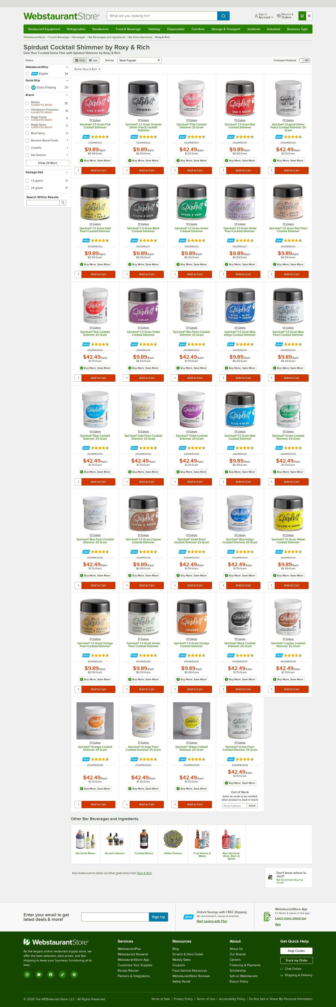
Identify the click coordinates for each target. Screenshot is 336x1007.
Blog (175, 949)
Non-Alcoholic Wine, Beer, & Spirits (231, 856)
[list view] (93, 60)
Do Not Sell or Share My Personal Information (280, 999)
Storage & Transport (226, 29)
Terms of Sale (160, 999)
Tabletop (154, 29)
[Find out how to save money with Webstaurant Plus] (86, 137)
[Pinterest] (74, 974)
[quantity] (78, 170)
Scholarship (238, 970)
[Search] (63, 202)
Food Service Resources (189, 970)
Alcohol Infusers (115, 853)
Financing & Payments (245, 965)
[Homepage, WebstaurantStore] (62, 16)
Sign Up (158, 917)
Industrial (273, 29)
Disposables (176, 29)
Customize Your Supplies (135, 965)
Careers (235, 959)
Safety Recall (181, 981)
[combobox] (162, 15)
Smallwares (100, 29)
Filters (29, 60)
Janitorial (253, 29)
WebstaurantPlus (129, 949)
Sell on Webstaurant (243, 976)
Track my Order (297, 960)
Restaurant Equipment (44, 29)
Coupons (178, 965)
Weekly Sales (181, 959)
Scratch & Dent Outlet (187, 954)
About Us (236, 949)
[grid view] (80, 60)
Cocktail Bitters (144, 853)
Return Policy (239, 981)
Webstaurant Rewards (133, 954)
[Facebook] (50, 974)
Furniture (198, 29)
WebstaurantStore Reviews (191, 976)
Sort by (109, 60)
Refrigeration (76, 29)
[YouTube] (39, 974)
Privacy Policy (183, 999)
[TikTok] (62, 974)
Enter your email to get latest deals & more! (46, 917)
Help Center (296, 951)
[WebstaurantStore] (61, 942)
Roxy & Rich (144, 873)
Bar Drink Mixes (85, 853)
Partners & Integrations (134, 976)
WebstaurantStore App (133, 959)
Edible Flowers (173, 853)
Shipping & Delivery (296, 975)
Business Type (297, 29)
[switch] (304, 60)
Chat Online (290, 968)
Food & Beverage (128, 29)
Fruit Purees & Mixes (202, 854)
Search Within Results (42, 197)
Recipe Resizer (128, 970)
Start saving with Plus (212, 921)
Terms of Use (206, 999)
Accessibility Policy (232, 999)
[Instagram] (27, 974)
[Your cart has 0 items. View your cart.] (305, 15)
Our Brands (238, 954)
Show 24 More (47, 163)
